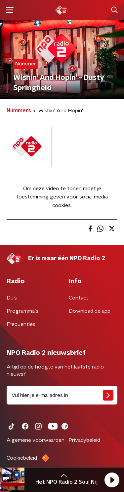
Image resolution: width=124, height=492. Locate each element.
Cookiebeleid (22, 458)
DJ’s (12, 297)
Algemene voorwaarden (35, 440)
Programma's (22, 311)
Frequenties (21, 324)
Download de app (89, 311)
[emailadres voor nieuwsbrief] (62, 395)
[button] (111, 479)
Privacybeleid (84, 440)
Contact (78, 297)
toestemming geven (40, 196)
